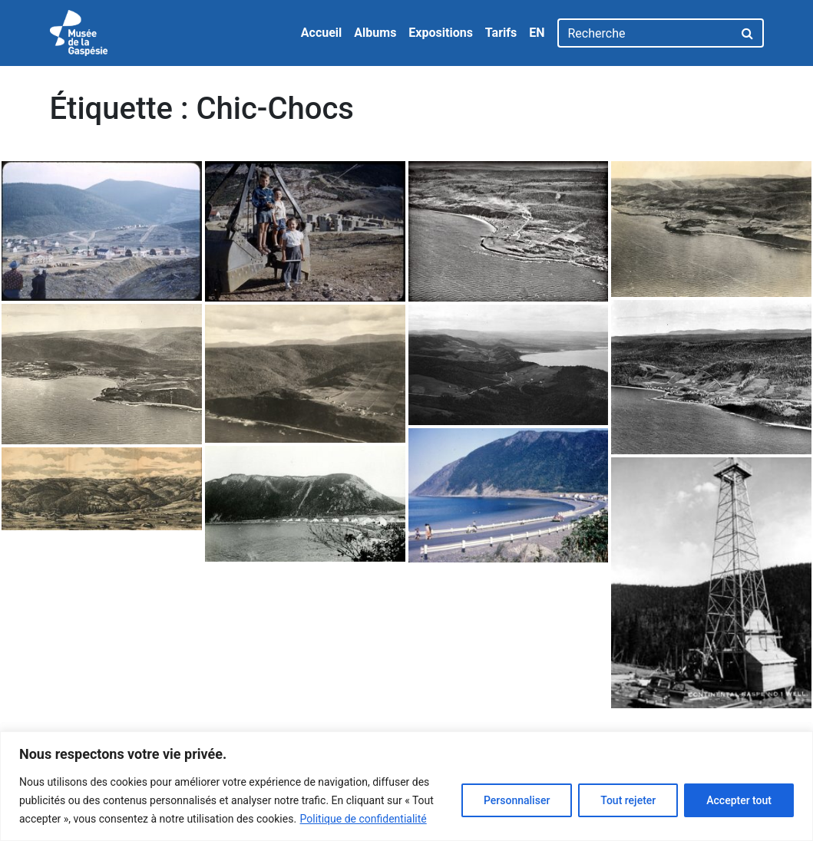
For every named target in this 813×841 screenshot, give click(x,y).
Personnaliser (517, 800)
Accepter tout (739, 800)
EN (536, 32)
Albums (375, 32)
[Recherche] (645, 33)
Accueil (321, 32)
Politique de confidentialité (363, 819)
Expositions (440, 32)
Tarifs (501, 32)
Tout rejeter (628, 800)
